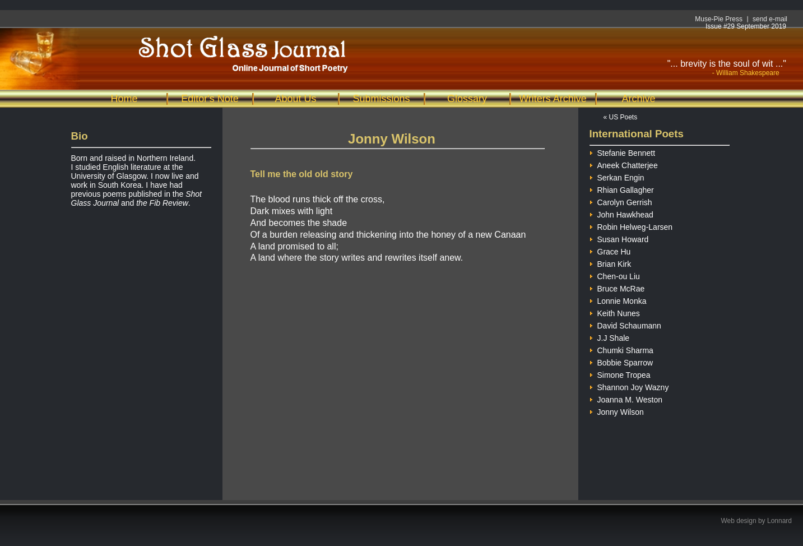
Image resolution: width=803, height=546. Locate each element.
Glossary (467, 98)
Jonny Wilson (617, 411)
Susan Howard (619, 238)
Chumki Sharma (621, 349)
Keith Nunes (615, 312)
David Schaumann (625, 324)
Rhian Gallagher (622, 189)
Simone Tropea (620, 374)
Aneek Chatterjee (624, 164)
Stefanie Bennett (623, 152)
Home (123, 98)
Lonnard (779, 521)
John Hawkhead (621, 213)
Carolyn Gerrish (621, 201)
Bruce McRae (617, 287)
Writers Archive (553, 98)
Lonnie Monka (618, 300)
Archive (638, 98)
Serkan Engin (617, 176)
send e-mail (770, 19)
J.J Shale (610, 337)
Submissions (381, 98)
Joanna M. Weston (626, 398)
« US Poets (621, 117)
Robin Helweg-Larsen (631, 226)
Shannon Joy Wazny (629, 386)
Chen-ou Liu (615, 275)
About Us (295, 98)
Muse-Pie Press (718, 19)
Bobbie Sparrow (621, 361)
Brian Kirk (611, 263)
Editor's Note (209, 98)
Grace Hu (610, 250)
